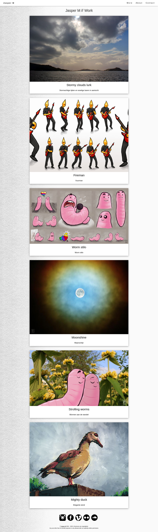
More (130, 3)
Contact (150, 3)
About (139, 3)
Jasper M (63, 526)
